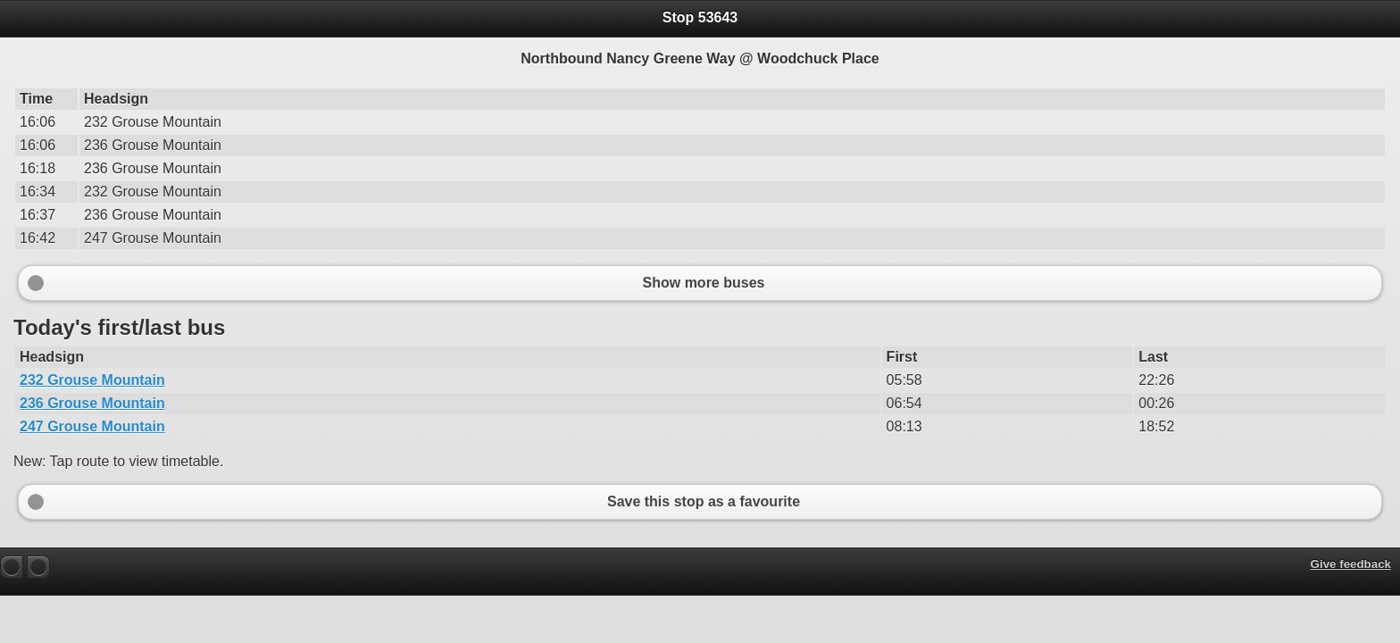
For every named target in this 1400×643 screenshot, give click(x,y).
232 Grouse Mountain (92, 380)
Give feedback (1351, 564)
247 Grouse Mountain (92, 426)
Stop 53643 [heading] (700, 17)
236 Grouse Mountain (92, 403)
